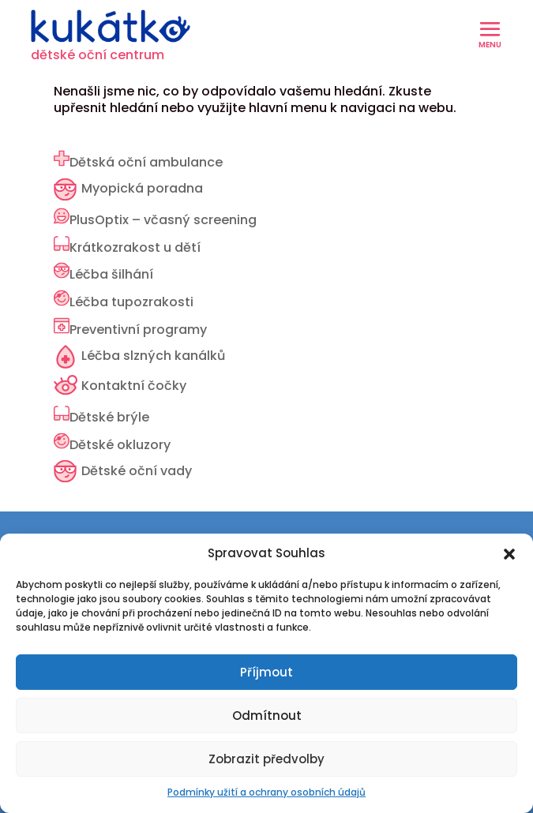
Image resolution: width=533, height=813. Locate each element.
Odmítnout (267, 715)
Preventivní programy (138, 329)
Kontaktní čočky (133, 386)
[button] (509, 554)
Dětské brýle (109, 417)
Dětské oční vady (136, 471)
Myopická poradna (142, 188)
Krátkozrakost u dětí (135, 247)
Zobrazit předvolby (266, 759)
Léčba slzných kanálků (153, 356)
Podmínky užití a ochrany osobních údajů (266, 792)
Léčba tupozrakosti (131, 302)
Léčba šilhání (111, 274)
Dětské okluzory (120, 445)
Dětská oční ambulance (146, 162)
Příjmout (266, 672)
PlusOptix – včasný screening (163, 220)
